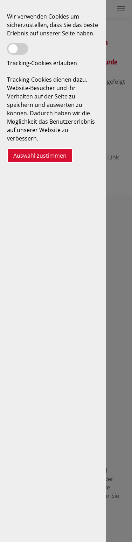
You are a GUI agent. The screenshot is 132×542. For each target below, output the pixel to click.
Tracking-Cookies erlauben (42, 63)
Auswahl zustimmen (40, 155)
